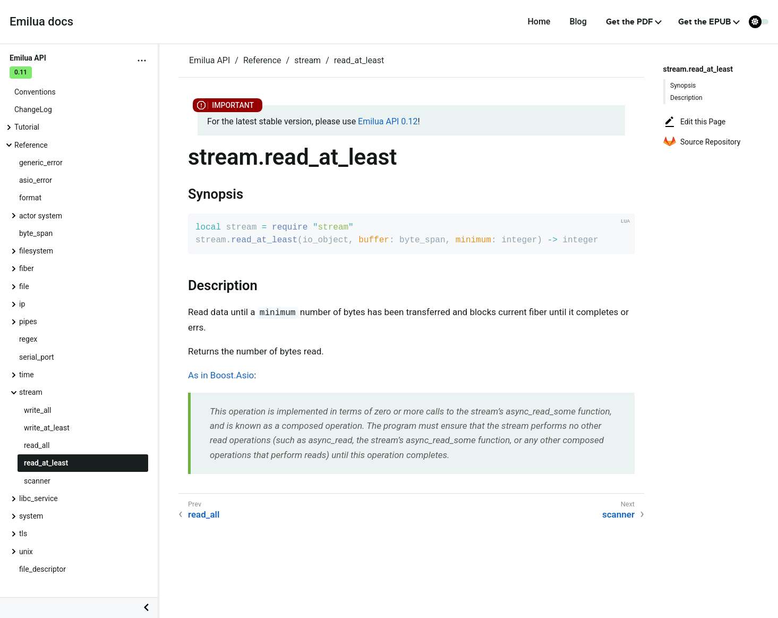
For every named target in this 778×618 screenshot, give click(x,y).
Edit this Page (694, 121)
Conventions (35, 92)
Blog (577, 21)
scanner (37, 481)
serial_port (36, 357)
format (30, 197)
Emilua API (209, 60)
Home (538, 21)
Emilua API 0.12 (387, 121)
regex (28, 339)
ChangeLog (33, 109)
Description (686, 97)
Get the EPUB (704, 21)
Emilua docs (41, 21)
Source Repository (701, 142)
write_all (37, 410)
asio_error (35, 180)
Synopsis (683, 85)
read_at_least (46, 463)
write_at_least (47, 428)
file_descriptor (42, 569)
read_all (36, 445)
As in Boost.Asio (221, 375)
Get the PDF (629, 21)
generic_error (41, 162)
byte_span (36, 233)
